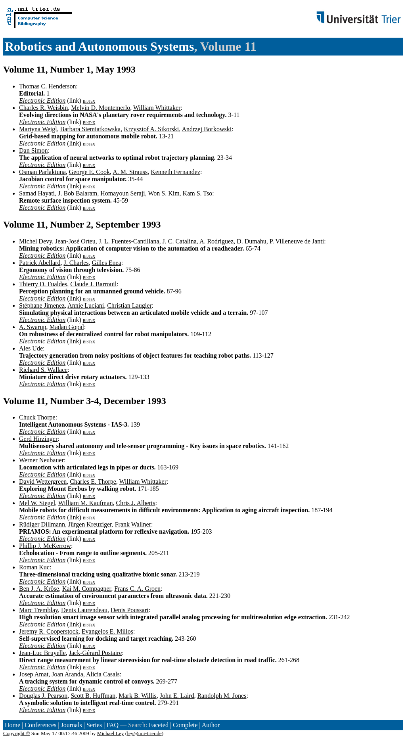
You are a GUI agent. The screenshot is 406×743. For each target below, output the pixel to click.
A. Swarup (32, 327)
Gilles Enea (106, 262)
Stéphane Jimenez (42, 305)
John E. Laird (177, 695)
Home (12, 725)
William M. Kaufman (85, 503)
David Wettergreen (43, 481)
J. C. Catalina (180, 241)
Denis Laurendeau (84, 610)
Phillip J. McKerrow (45, 545)
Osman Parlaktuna (42, 172)
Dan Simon (33, 150)
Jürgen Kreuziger (90, 524)
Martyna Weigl (38, 129)
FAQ (112, 725)
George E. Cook (89, 172)
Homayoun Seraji (122, 193)
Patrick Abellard (39, 262)
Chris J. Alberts (135, 503)
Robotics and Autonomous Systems (99, 46)
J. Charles (75, 262)
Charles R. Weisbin (43, 107)
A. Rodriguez (216, 241)
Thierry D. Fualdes (43, 284)
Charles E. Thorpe (93, 481)
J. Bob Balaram (77, 193)
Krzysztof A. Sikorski (151, 129)
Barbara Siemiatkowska (90, 129)
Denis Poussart (130, 610)
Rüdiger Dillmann (42, 524)
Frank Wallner (133, 524)
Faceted (159, 725)
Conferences (40, 725)
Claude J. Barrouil (93, 284)
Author (211, 725)
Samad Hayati (37, 193)
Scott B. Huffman (93, 695)
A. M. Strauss (130, 172)
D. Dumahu (251, 241)
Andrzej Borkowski (207, 129)
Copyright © (16, 733)
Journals (71, 725)
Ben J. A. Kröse (39, 588)
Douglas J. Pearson (43, 695)
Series (94, 725)
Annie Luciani (85, 305)
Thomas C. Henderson (47, 86)
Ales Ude (31, 348)
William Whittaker (156, 107)
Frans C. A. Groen (137, 588)
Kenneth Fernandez (175, 172)
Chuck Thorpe (37, 417)
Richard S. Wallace (43, 369)
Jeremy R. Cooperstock (49, 631)
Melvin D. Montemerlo (100, 107)
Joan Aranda (67, 674)
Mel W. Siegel (37, 503)
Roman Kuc (34, 567)
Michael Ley (110, 733)
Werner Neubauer (41, 460)
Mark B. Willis (138, 695)
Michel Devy (35, 241)
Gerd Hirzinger (38, 438)
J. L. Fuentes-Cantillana (129, 241)
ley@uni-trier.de (144, 733)
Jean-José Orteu (75, 241)
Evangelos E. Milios (107, 631)
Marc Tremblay (38, 610)
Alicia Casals (103, 674)
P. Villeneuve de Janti (297, 241)
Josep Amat (33, 674)
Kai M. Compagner (86, 588)
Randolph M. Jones (221, 695)
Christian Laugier (129, 305)
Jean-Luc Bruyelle (42, 652)
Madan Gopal (66, 327)
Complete (185, 725)
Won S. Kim (163, 193)
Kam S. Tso (198, 193)
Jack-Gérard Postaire (95, 652)
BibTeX (89, 101)
